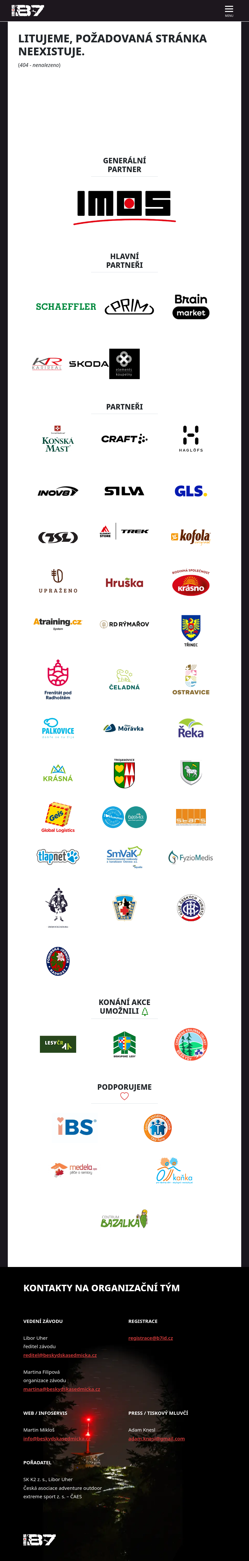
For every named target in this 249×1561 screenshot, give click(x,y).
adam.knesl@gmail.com (156, 1438)
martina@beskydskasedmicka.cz (61, 1389)
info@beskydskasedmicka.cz (56, 1438)
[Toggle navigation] (229, 11)
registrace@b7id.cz (150, 1338)
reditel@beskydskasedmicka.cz (60, 1355)
